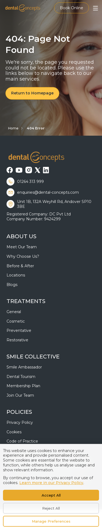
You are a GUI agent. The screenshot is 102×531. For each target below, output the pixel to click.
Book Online (71, 7)
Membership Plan (23, 385)
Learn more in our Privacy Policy (51, 482)
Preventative (19, 330)
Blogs (12, 284)
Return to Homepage (32, 93)
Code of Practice (22, 441)
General (14, 311)
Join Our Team (20, 395)
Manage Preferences (51, 521)
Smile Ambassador (24, 367)
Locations (16, 275)
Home (13, 128)
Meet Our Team (22, 246)
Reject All (51, 508)
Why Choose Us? (23, 256)
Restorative (17, 340)
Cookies (14, 432)
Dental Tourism (21, 376)
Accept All (51, 495)
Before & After (20, 265)
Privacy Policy (20, 422)
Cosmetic (16, 321)
